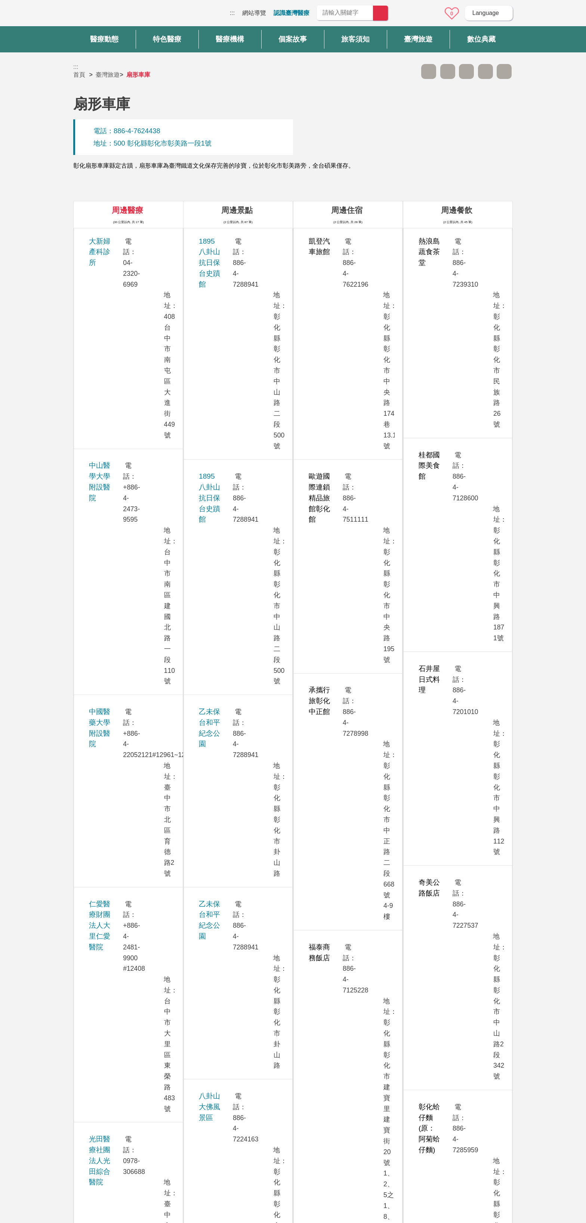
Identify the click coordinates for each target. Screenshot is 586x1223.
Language (485, 13)
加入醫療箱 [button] (504, 71)
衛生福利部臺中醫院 (120, 902)
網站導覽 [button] (293, 1077)
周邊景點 (237, 210)
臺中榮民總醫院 (113, 819)
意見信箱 (430, 13)
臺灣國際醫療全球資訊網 (99, 15)
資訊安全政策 (428, 1128)
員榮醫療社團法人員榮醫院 (131, 591)
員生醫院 (103, 550)
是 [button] (327, 1044)
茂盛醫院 (103, 509)
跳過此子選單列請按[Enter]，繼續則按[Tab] (410, 71)
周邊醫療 (127, 210)
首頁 (79, 74)
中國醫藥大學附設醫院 (124, 313)
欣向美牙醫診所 (113, 478)
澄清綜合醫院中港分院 (124, 860)
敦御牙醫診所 (110, 674)
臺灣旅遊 (108, 74)
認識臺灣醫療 (291, 13)
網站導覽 (254, 13)
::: (232, 13)
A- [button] (428, 71)
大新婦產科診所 (113, 241)
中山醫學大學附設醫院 (124, 271)
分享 (485, 71)
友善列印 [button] (466, 71)
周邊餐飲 (456, 210)
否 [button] (361, 1044)
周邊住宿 (347, 210)
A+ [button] (447, 71)
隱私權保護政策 (431, 1113)
